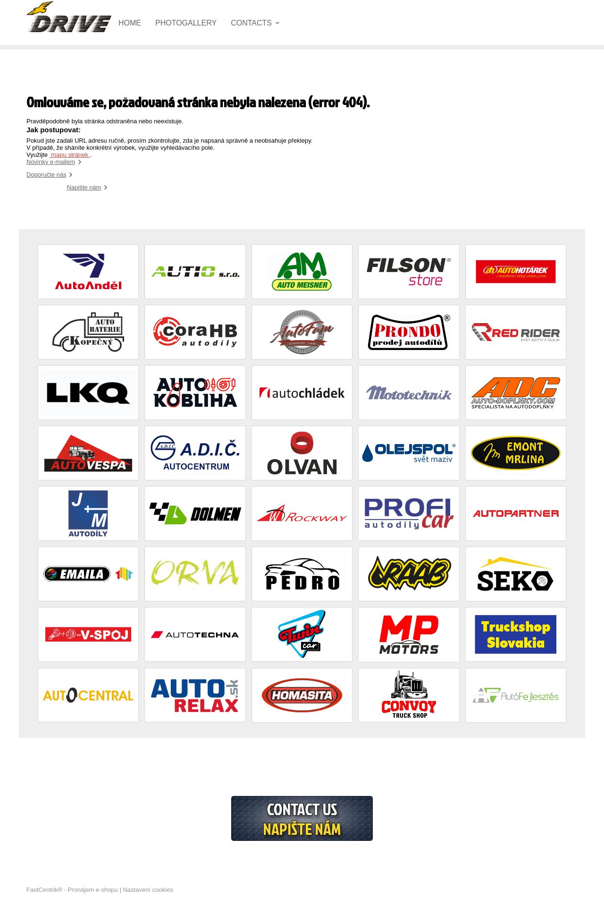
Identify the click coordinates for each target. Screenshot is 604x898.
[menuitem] (136, 23)
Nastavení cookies (148, 889)
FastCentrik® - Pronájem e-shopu (72, 889)
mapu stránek (70, 154)
